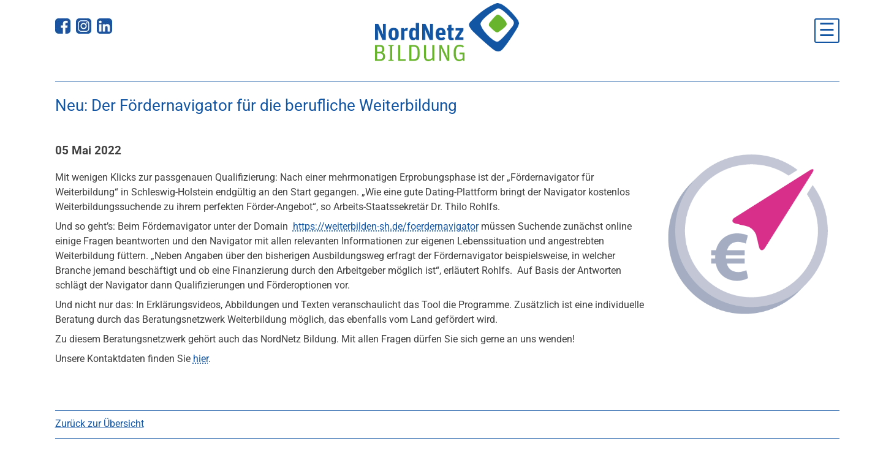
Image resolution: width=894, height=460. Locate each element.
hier (200, 358)
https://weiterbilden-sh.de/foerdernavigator (386, 226)
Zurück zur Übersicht (99, 423)
